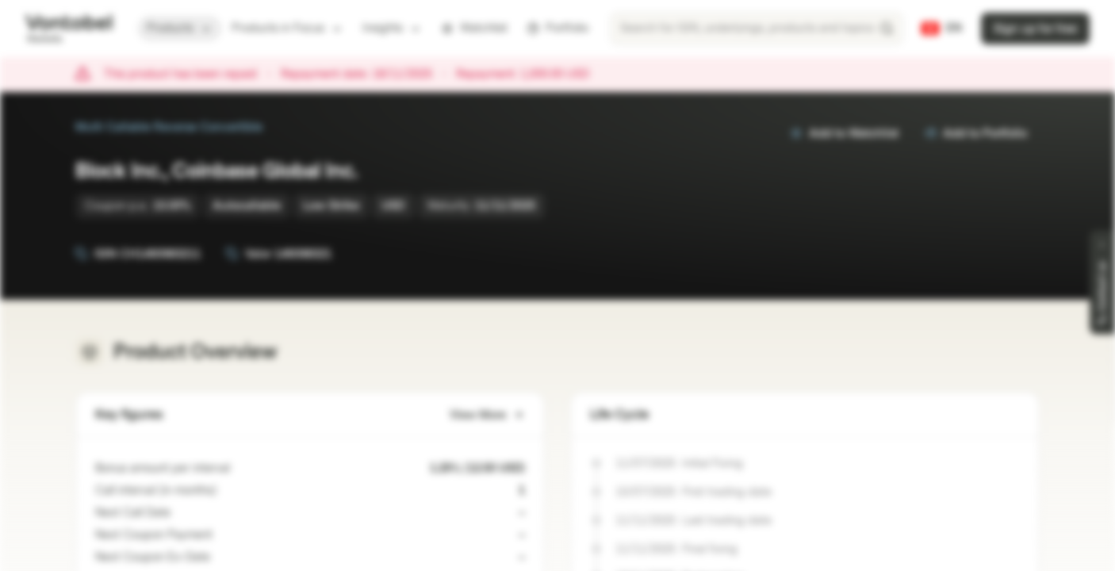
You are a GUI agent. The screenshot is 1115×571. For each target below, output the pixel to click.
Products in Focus (287, 28)
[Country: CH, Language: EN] (941, 28)
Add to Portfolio (975, 133)
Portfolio (557, 28)
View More (487, 415)
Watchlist (474, 28)
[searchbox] (756, 28)
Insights (392, 28)
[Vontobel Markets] (68, 28)
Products (180, 28)
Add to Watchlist (844, 133)
